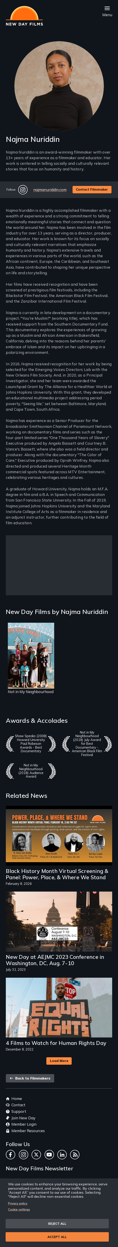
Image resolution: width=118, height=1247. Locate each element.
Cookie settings (19, 1209)
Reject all (57, 1223)
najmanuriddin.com (50, 189)
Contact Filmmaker (92, 189)
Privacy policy (17, 1203)
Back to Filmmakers (30, 1078)
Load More (59, 1061)
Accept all (57, 1237)
